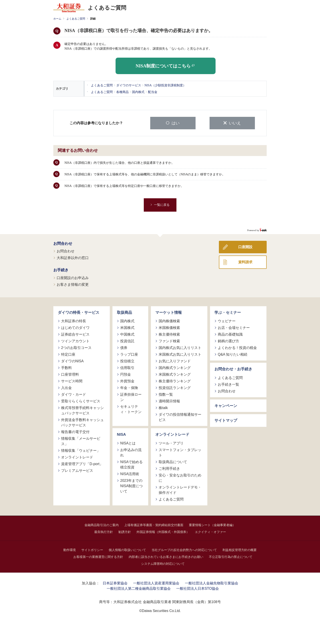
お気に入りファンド (175, 361)
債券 (123, 347)
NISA (121, 434)
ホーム (57, 18)
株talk (163, 407)
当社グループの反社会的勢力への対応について (184, 549)
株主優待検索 (169, 334)
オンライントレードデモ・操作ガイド (180, 489)
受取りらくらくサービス (80, 401)
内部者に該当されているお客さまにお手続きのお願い (166, 556)
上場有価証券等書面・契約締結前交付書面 (153, 524)
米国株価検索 (169, 327)
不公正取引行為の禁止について (230, 556)
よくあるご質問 (75, 18)
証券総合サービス (75, 334)
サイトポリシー (92, 549)
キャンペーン (225, 405)
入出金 (66, 387)
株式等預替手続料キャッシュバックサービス (82, 410)
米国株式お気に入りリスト (180, 354)
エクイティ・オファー (210, 531)
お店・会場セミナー (234, 327)
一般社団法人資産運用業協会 (156, 582)
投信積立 (127, 361)
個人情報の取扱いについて (127, 549)
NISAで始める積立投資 (131, 463)
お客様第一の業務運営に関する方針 (98, 556)
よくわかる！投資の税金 (237, 347)
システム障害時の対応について (163, 563)
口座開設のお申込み (73, 277)
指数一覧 (166, 394)
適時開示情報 (169, 401)
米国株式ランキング (175, 374)
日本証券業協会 (115, 582)
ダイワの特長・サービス (78, 312)
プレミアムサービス (77, 470)
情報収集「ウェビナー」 (80, 450)
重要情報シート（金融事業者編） (212, 524)
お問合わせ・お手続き (233, 369)
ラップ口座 (129, 354)
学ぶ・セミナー (227, 312)
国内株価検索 (169, 320)
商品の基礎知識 (230, 334)
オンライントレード (77, 457)
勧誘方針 (124, 531)
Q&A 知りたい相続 (232, 354)
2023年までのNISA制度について (131, 485)
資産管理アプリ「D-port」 (82, 463)
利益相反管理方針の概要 (239, 549)
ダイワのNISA (72, 361)
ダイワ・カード (73, 394)
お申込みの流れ (131, 451)
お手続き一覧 (228, 384)
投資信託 (127, 340)
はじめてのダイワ (75, 327)
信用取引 (127, 367)
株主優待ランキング (175, 381)
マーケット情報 (168, 312)
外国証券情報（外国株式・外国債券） (162, 531)
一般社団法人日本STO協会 (197, 588)
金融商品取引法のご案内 (101, 524)
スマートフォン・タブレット (180, 451)
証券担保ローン (131, 396)
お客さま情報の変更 (73, 284)
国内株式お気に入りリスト (180, 347)
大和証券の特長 (73, 320)
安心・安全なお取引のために (180, 477)
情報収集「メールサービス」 (80, 440)
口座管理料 (70, 374)
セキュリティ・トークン (131, 408)
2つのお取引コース (76, 347)
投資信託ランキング (175, 387)
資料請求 (245, 261)
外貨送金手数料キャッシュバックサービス (82, 422)
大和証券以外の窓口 (73, 257)
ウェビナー (227, 320)
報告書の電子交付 (75, 431)
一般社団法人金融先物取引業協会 (211, 582)
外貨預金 (127, 381)
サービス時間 (71, 381)
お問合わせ (62, 243)
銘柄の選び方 (228, 340)
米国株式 (127, 327)
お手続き (60, 269)
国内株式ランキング (175, 367)
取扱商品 (124, 312)
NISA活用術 (129, 473)
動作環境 (69, 549)
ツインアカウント (75, 340)
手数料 (66, 367)
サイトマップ (225, 420)
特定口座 (68, 354)
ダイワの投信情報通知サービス (180, 416)
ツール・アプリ (171, 442)
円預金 (125, 374)
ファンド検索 (169, 340)
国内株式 (127, 320)
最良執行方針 (103, 531)
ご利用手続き (169, 468)
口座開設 (245, 246)
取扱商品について (173, 461)
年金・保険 (129, 387)
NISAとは (128, 442)
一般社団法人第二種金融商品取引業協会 (139, 588)
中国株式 (127, 334)
